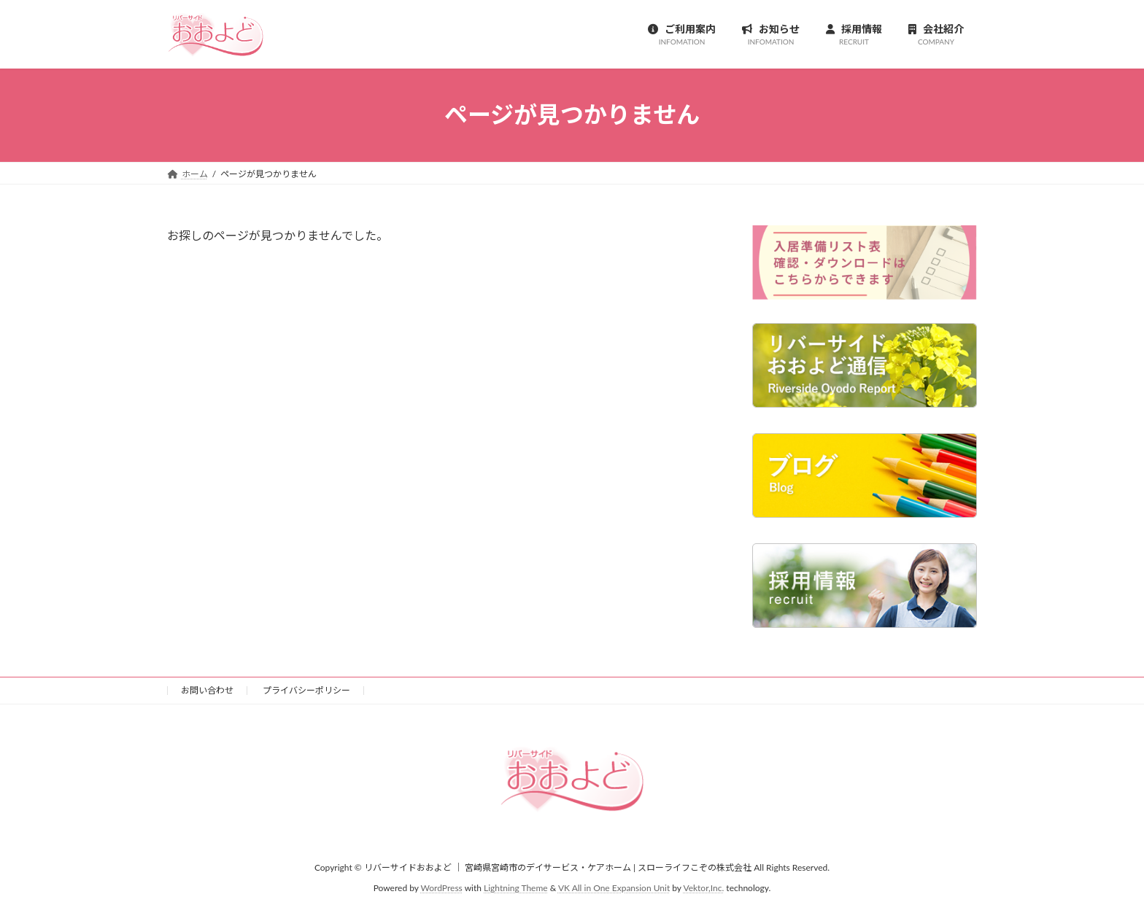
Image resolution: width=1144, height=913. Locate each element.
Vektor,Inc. (703, 887)
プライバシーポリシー (306, 690)
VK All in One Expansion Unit (614, 887)
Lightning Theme (516, 887)
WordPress (442, 887)
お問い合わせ (207, 690)
